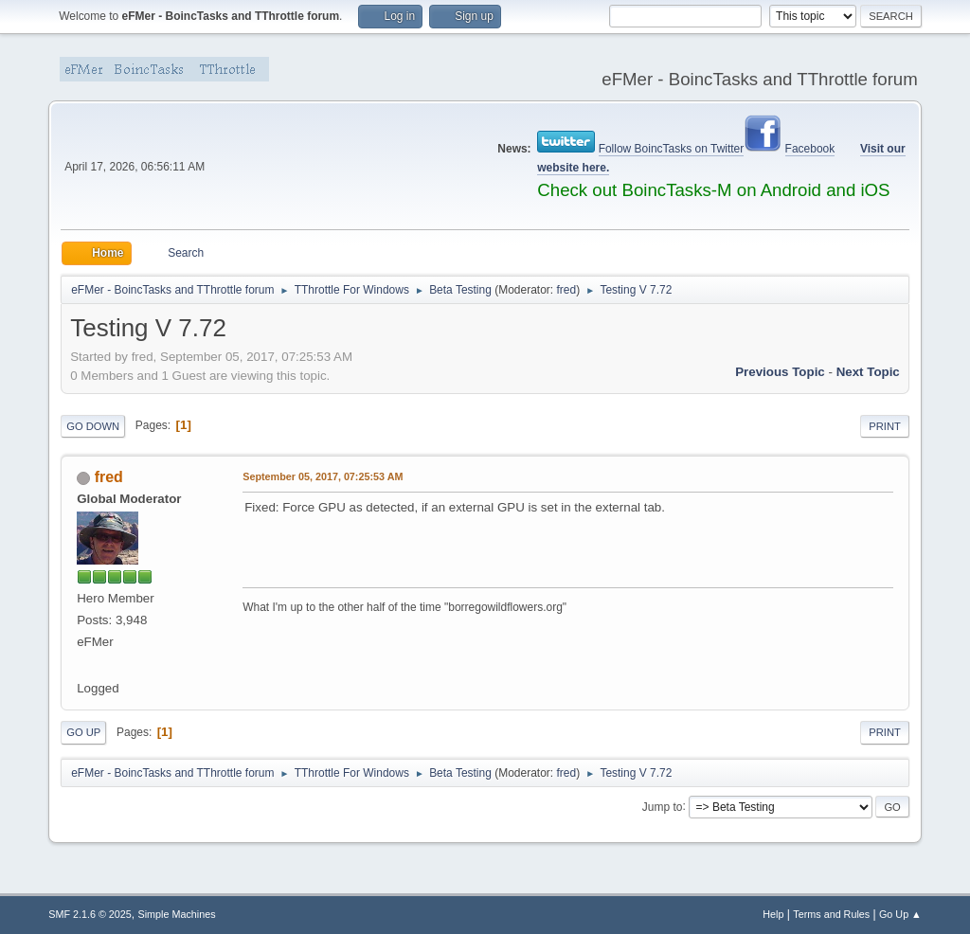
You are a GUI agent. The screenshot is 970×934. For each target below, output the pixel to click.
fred (567, 289)
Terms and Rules (831, 914)
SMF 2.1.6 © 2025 (90, 914)
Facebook (810, 148)
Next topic (868, 372)
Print (885, 426)
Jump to (662, 806)
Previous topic (780, 372)
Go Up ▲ (900, 914)
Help (773, 914)
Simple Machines (177, 914)
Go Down (92, 426)
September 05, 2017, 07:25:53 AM (322, 476)
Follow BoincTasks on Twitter (672, 148)
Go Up (83, 732)
